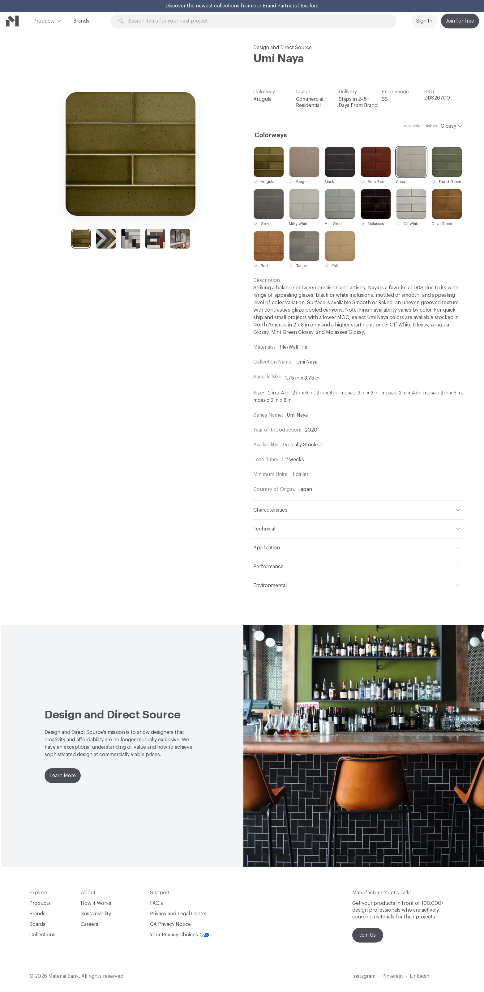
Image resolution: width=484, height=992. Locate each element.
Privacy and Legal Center (178, 913)
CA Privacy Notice (170, 924)
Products (44, 20)
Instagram (363, 976)
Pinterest (392, 976)
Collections (42, 934)
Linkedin (419, 976)
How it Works (96, 903)
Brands (81, 21)
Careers (89, 924)
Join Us (368, 935)
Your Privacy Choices (179, 934)
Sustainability (96, 913)
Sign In (424, 21)
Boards (37, 924)
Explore (310, 5)
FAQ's (156, 903)
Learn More (62, 775)
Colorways (271, 135)
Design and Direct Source (282, 47)
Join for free (460, 21)
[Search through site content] (256, 21)
